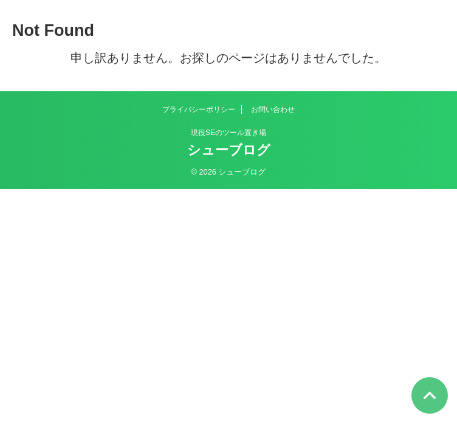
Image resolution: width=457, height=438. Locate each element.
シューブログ (228, 150)
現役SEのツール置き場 (228, 132)
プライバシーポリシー (198, 109)
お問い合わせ (273, 109)
